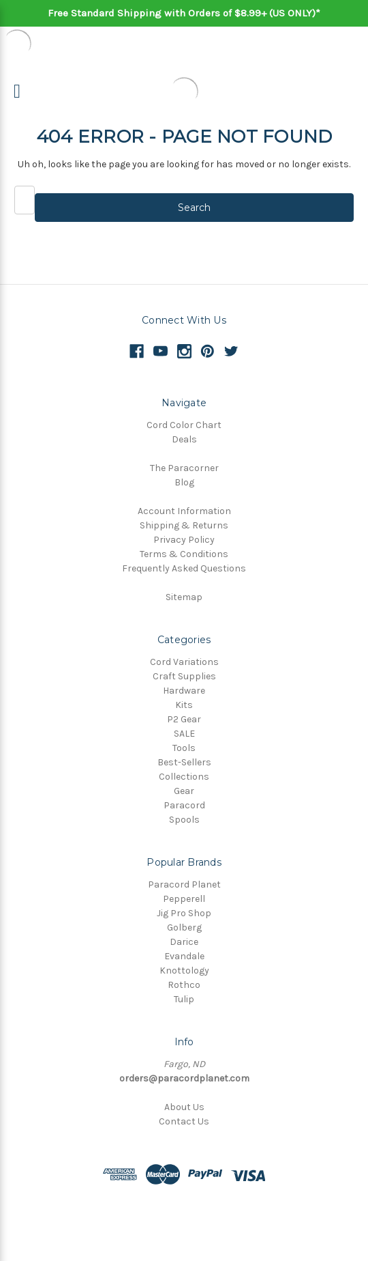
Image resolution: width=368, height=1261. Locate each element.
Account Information (184, 511)
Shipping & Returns (184, 525)
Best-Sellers (184, 762)
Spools (184, 819)
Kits (184, 705)
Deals (184, 439)
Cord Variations (184, 662)
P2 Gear (184, 719)
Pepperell (184, 899)
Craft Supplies (184, 676)
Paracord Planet (184, 884)
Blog (184, 482)
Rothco (184, 985)
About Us (184, 1107)
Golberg (184, 927)
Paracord (184, 805)
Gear (184, 791)
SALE (184, 733)
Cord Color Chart (184, 425)
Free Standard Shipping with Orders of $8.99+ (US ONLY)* (184, 13)
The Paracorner (184, 468)
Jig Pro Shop (184, 913)
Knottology (184, 970)
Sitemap (184, 597)
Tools (184, 748)
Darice (184, 942)
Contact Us (184, 1121)
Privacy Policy (184, 540)
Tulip (184, 999)
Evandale (184, 956)
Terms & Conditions (184, 554)
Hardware (184, 690)
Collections (184, 776)
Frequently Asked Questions (184, 568)
